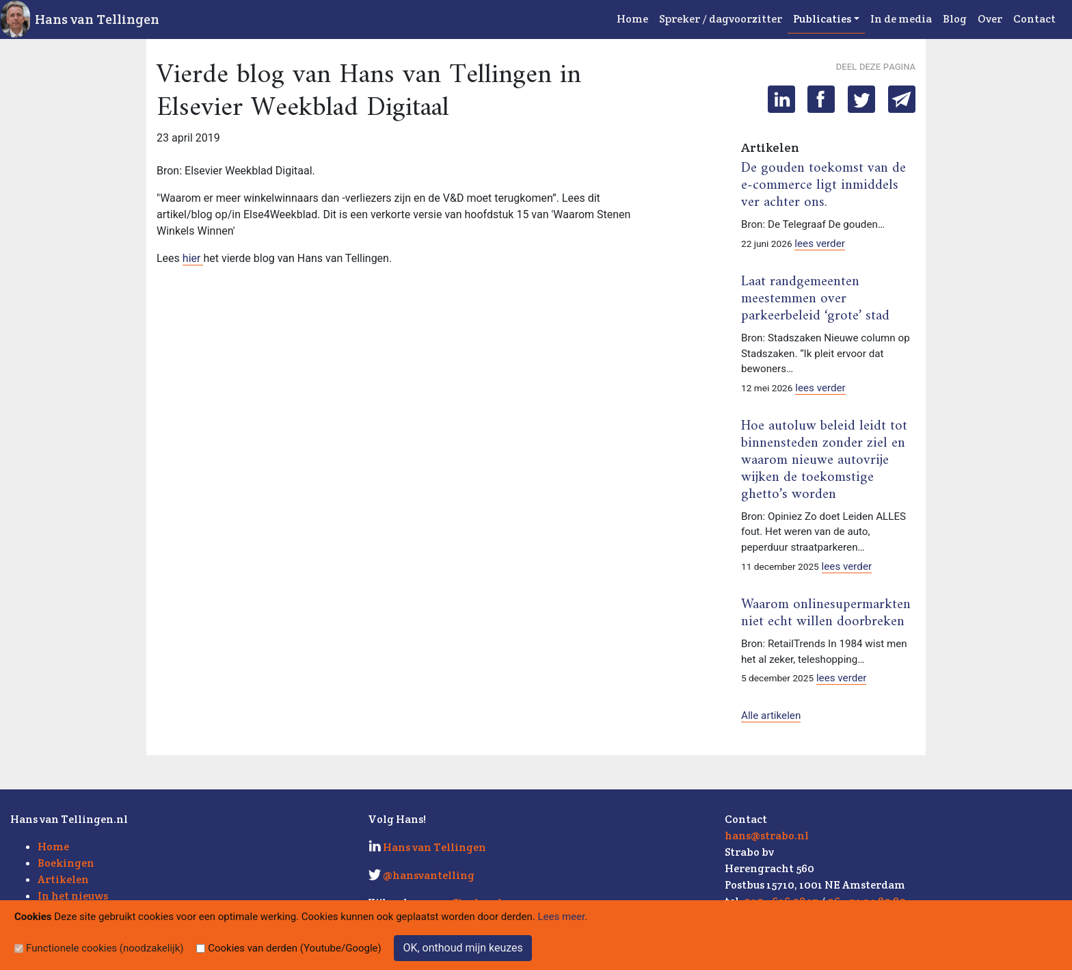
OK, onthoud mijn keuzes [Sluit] (462, 947)
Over (990, 19)
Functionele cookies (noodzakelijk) (105, 948)
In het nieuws (73, 896)
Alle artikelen (771, 715)
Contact (1034, 19)
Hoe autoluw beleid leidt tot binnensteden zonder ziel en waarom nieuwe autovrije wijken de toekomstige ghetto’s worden (824, 460)
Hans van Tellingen (97, 19)
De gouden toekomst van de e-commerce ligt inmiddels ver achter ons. (823, 185)
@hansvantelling (428, 875)
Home (632, 19)
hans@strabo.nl (767, 835)
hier (193, 258)
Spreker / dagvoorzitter (720, 19)
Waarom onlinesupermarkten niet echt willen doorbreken (826, 613)
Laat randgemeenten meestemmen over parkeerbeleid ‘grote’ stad (815, 299)
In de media (901, 19)
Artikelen (63, 879)
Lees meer (561, 916)
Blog (955, 19)
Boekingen (66, 863)
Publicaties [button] (822, 19)
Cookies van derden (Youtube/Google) (294, 948)
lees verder (819, 243)
